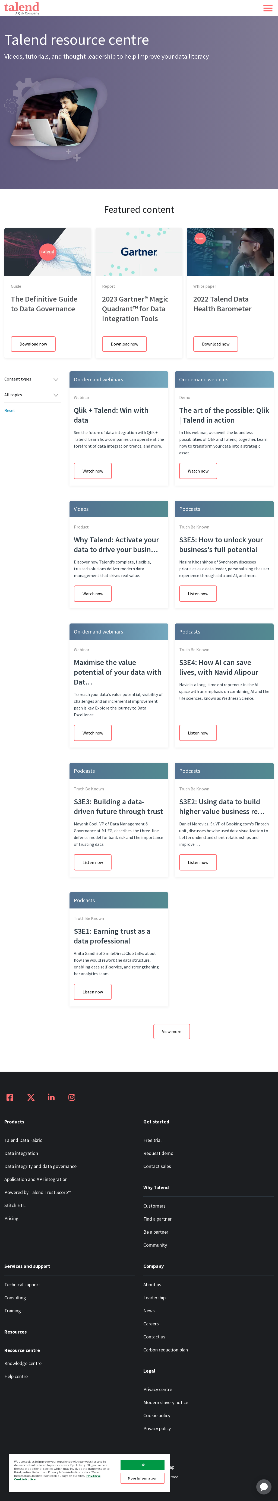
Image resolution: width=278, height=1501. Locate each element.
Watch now (93, 471)
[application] (264, 1487)
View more (171, 1031)
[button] (268, 8)
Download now (33, 344)
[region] (89, 1473)
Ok (142, 1465)
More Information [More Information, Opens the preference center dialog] (142, 1478)
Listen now (198, 593)
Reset (9, 410)
